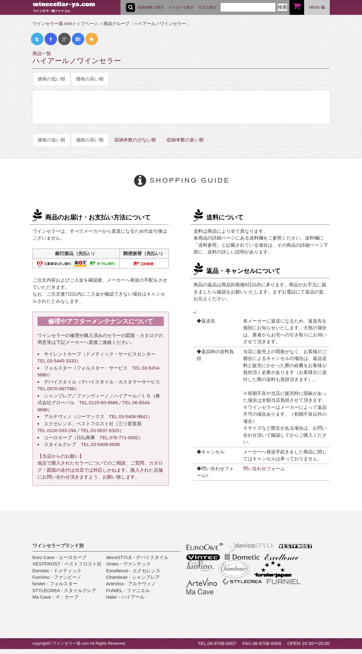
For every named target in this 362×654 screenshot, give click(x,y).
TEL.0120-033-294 (56, 430)
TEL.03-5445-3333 (56, 360)
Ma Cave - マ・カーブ (55, 597)
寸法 (207, 7)
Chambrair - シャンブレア (133, 577)
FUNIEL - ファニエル (128, 590)
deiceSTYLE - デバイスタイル (137, 557)
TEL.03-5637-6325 (100, 430)
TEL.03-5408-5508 (100, 444)
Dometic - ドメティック (57, 570)
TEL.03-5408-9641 (128, 416)
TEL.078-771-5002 (119, 437)
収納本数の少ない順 (135, 139)
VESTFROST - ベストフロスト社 (67, 563)
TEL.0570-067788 (56, 388)
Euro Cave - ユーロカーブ (59, 557)
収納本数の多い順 (185, 139)
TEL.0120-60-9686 (98, 402)
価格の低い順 (51, 78)
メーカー (181, 7)
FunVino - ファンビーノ (57, 577)
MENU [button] (317, 7)
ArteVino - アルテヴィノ (131, 583)
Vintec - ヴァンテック (128, 563)
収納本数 (151, 7)
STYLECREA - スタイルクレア (65, 590)
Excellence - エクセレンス (133, 570)
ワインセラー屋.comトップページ (65, 23)
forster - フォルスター (55, 583)
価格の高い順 (90, 78)
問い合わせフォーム (264, 468)
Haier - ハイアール (125, 597)
